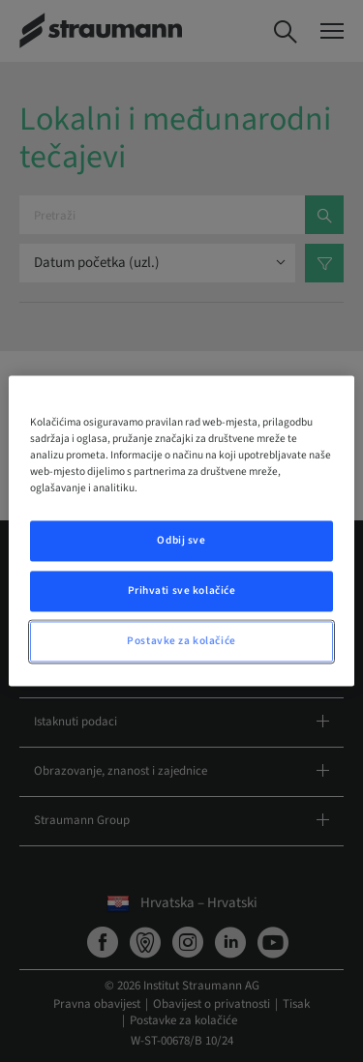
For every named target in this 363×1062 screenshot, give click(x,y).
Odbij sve (181, 541)
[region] (181, 530)
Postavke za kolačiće (181, 642)
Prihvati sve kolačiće (182, 591)
